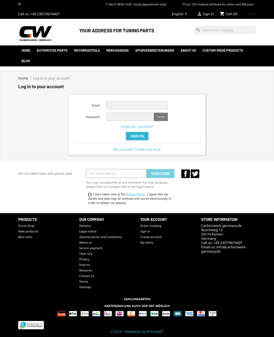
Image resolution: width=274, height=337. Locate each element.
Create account (151, 237)
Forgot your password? (137, 126)
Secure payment (91, 248)
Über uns (85, 254)
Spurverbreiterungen (154, 50)
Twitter (195, 173)
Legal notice (88, 231)
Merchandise (117, 50)
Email (96, 105)
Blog (252, 14)
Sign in (137, 136)
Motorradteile (87, 50)
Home (26, 50)
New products (28, 231)
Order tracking (150, 226)
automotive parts (52, 50)
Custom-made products (223, 50)
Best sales (25, 237)
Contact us (86, 276)
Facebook (185, 173)
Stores (83, 281)
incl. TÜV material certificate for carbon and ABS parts (218, 4)
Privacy (84, 259)
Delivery (85, 226)
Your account (153, 219)
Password (93, 117)
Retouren (85, 270)
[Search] (225, 30)
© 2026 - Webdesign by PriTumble (137, 331)
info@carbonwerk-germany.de (224, 249)
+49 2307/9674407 (45, 14)
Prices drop (26, 226)
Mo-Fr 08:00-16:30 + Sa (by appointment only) (135, 4)
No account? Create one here (137, 149)
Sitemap (85, 287)
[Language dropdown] (180, 14)
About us (188, 50)
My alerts (146, 242)
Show (160, 116)
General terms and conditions (100, 237)
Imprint (84, 265)
